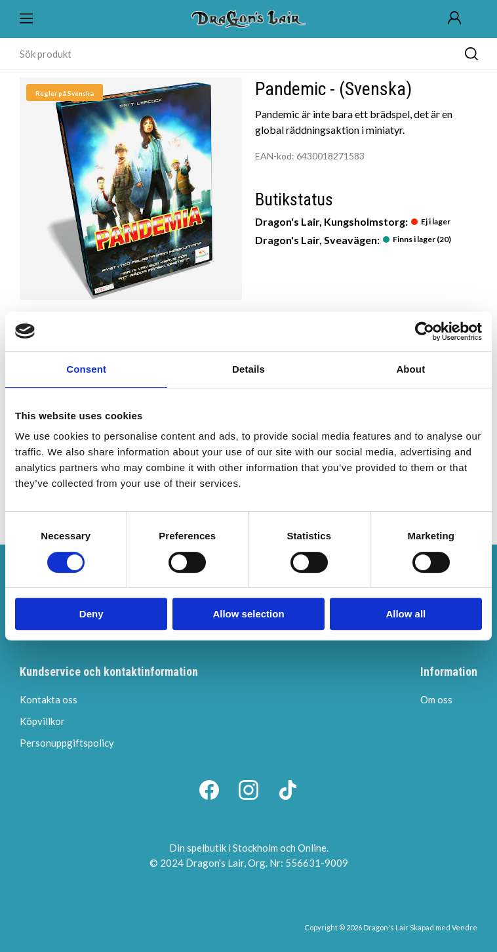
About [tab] (410, 369)
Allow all (406, 613)
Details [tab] (248, 369)
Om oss (436, 699)
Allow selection (248, 613)
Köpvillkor (42, 721)
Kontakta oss (48, 699)
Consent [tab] (86, 369)
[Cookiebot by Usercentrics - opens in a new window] (424, 331)
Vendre (464, 927)
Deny (91, 613)
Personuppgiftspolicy (67, 743)
